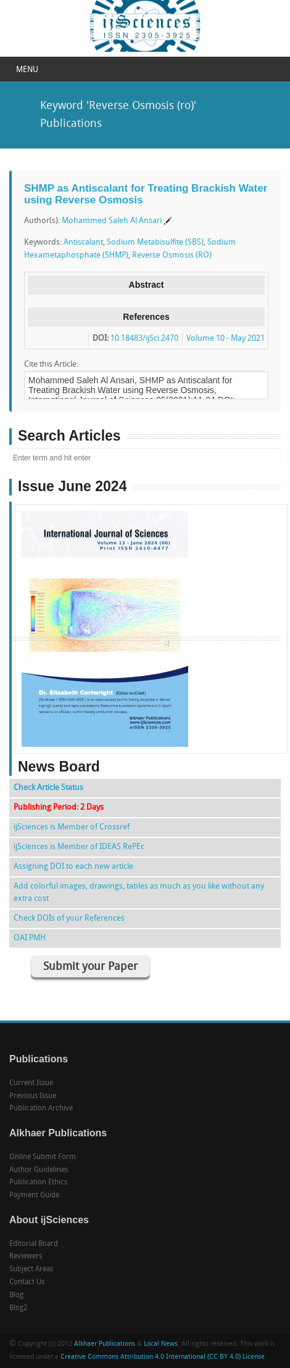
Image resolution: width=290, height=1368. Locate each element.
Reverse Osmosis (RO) (172, 255)
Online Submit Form (42, 1157)
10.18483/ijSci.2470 (144, 339)
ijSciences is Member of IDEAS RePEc (79, 847)
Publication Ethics (38, 1182)
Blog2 (18, 1308)
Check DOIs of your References (69, 918)
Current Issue (31, 1083)
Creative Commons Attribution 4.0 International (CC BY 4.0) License (162, 1357)
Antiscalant (83, 242)
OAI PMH (30, 938)
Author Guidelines (38, 1170)
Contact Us (26, 1282)
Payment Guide (34, 1195)
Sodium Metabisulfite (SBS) (155, 242)
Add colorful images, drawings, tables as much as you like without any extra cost (139, 892)
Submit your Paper (90, 967)
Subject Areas (31, 1269)
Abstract (146, 285)
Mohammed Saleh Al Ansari (112, 221)
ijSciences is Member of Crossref (72, 827)
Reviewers (25, 1256)
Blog (16, 1295)
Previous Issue (32, 1096)
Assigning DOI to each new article (73, 867)
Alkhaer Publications (104, 1344)
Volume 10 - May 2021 (225, 339)
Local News (161, 1344)
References (146, 317)
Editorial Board (33, 1244)
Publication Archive (41, 1108)
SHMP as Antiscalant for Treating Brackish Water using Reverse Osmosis (145, 194)
